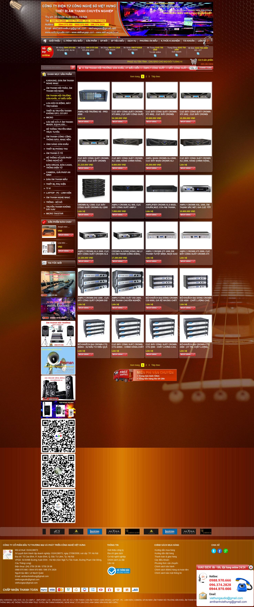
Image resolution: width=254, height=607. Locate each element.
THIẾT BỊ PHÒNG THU (57, 149)
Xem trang (135, 76)
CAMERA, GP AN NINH (143, 600)
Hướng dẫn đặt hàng (164, 553)
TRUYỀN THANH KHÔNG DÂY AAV (58, 208)
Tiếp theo (155, 76)
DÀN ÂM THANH (92, 600)
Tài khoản (188, 41)
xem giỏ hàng (207, 64)
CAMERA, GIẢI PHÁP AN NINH (58, 173)
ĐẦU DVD (85, 602)
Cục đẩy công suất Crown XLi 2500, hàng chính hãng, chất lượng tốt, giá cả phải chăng (195, 162)
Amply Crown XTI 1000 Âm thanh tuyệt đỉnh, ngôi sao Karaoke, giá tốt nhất (161, 254)
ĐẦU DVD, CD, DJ (21, 600)
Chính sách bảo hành (164, 566)
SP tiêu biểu (117, 41)
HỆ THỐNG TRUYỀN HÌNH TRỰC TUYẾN (58, 130)
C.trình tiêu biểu (73, 41)
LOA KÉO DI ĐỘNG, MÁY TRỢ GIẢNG (58, 104)
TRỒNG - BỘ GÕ (54, 202)
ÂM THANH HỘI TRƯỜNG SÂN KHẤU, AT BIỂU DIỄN (58, 97)
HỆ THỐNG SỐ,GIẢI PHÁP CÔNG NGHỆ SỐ (58, 159)
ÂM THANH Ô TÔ (54, 153)
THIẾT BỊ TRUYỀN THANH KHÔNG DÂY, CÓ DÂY (59, 112)
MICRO (49, 117)
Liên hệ (202, 41)
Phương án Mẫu (148, 41)
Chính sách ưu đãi (115, 560)
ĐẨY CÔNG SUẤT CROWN (182, 68)
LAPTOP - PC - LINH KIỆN (58, 193)
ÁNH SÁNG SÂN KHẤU (57, 144)
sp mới (103, 41)
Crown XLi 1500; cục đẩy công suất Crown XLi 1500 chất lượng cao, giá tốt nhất (93, 209)
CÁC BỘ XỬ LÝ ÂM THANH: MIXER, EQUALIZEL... (59, 123)
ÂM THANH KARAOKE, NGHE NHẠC (60, 602)
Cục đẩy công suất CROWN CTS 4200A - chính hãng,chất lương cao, (128, 347)
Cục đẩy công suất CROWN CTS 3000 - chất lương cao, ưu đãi (161, 347)
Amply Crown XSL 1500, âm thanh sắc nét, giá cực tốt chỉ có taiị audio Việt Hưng (195, 207)
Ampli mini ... (64, 227)
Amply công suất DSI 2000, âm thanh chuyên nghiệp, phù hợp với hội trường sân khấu (126, 302)
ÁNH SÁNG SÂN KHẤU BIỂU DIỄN (103, 602)
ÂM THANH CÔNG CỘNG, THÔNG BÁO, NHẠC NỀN (58, 138)
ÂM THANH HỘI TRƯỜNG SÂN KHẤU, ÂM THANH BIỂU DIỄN (178, 600)
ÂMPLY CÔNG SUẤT (154, 68)
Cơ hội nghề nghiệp (116, 556)
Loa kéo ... (63, 243)
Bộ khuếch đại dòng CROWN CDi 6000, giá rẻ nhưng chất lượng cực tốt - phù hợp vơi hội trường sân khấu (161, 302)
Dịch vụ (132, 41)
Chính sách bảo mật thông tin (168, 573)
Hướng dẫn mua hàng (165, 550)
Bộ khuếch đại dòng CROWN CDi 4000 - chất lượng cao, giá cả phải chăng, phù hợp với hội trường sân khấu (195, 302)
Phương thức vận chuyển (166, 563)
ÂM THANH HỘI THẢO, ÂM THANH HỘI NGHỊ (59, 89)
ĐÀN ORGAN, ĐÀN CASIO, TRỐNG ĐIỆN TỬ (59, 166)
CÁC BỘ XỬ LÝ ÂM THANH (73, 600)
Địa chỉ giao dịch (115, 553)
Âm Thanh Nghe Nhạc (58, 197)
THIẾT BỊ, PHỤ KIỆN (56, 184)
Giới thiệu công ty (115, 550)
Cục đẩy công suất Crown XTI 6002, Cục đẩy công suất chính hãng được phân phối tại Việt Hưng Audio (128, 116)
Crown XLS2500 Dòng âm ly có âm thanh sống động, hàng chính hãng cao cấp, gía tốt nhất (127, 255)
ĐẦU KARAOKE (6, 600)
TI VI (48, 188)
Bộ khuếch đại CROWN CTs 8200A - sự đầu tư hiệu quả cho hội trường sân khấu (92, 347)
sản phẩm (91, 41)
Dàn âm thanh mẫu (57, 179)
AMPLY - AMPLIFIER (37, 600)
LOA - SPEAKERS (54, 600)
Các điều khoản (162, 560)
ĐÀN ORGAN (105, 600)
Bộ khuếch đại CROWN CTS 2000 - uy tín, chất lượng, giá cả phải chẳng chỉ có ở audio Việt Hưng (195, 348)
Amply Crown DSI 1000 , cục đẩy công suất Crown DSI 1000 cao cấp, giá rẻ (93, 300)
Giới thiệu (54, 41)
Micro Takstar (54, 213)
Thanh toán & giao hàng (166, 556)
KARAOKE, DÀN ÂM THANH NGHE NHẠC (60, 82)
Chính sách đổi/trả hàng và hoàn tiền (172, 570)
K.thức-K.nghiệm (170, 41)
